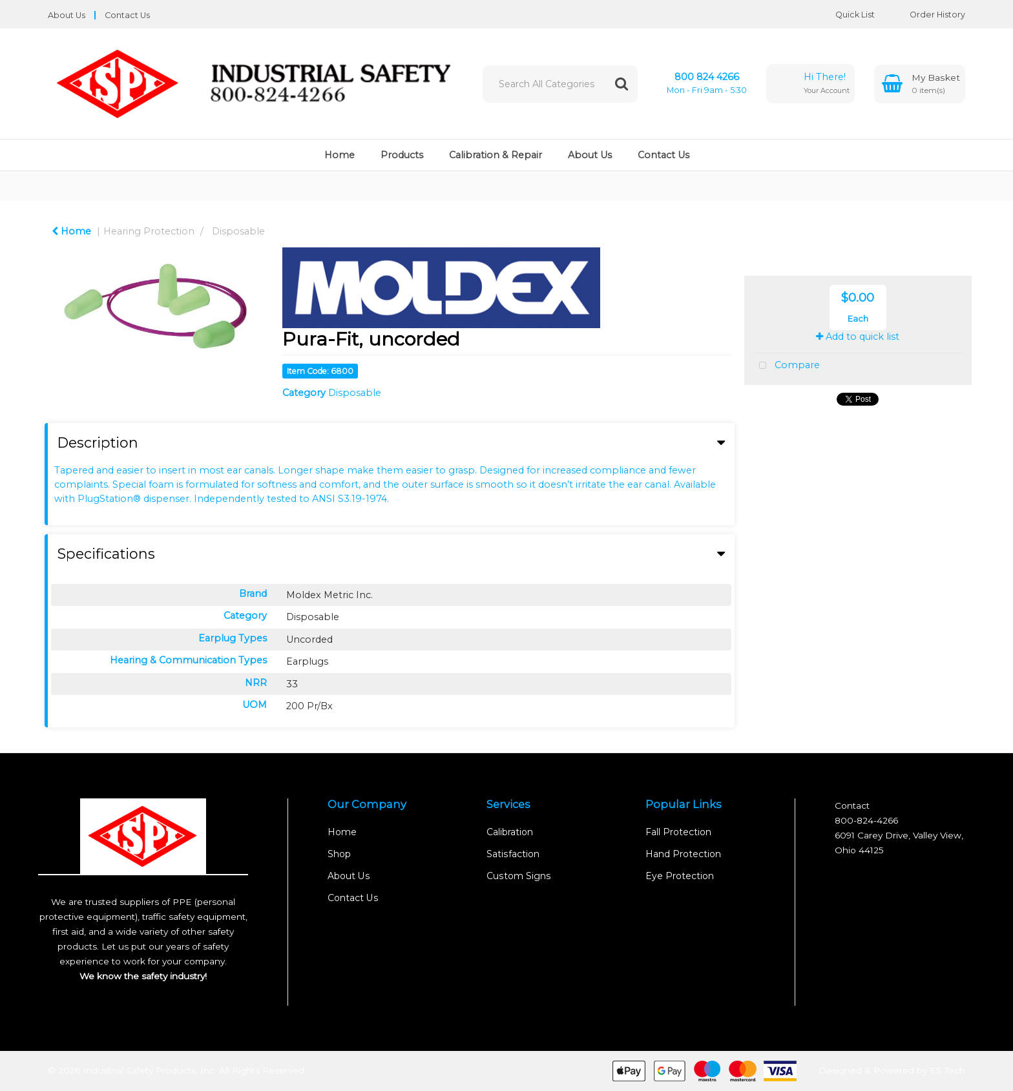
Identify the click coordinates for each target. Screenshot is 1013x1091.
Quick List (845, 14)
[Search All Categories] (560, 84)
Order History (927, 14)
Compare (786, 366)
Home (339, 155)
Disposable (238, 231)
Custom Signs (518, 876)
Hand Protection (683, 854)
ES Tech (947, 1070)
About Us (66, 15)
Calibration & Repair (495, 155)
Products (402, 155)
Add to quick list (857, 336)
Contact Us (127, 15)
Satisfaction (512, 854)
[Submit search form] (621, 84)
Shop (339, 854)
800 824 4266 (706, 77)
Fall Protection (678, 832)
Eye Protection (679, 876)
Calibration (509, 832)
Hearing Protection (148, 231)
